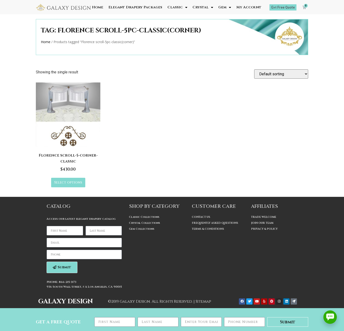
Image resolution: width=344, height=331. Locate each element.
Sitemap (203, 301)
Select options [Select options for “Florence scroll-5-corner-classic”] (68, 182)
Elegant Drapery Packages (135, 7)
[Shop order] (281, 74)
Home (97, 7)
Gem (224, 7)
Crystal (203, 7)
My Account (248, 7)
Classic (177, 7)
